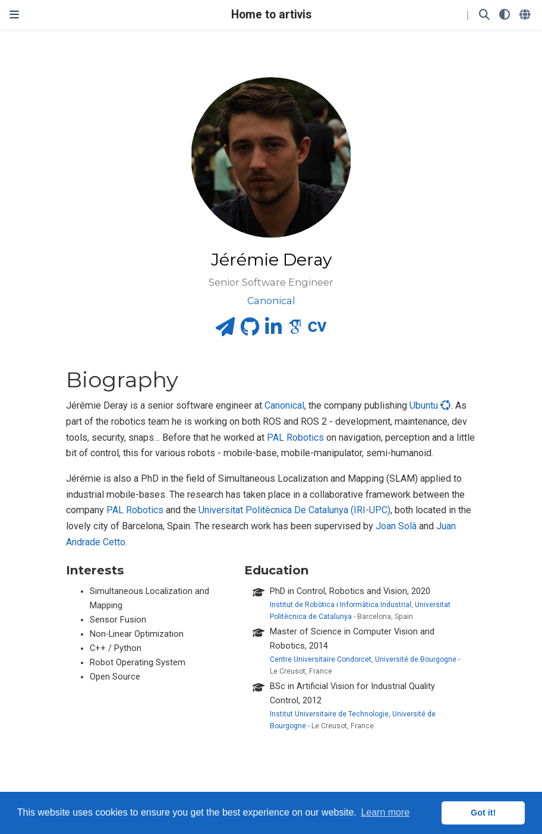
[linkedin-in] (273, 330)
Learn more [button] (385, 812)
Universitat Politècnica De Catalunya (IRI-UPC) (294, 510)
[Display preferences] (504, 15)
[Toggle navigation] (14, 15)
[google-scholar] (295, 330)
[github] (250, 330)
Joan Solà (396, 526)
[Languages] (525, 15)
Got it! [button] (483, 812)
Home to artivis (271, 14)
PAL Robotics (295, 437)
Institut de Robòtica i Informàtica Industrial (340, 605)
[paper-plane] (225, 330)
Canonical (284, 405)
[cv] (317, 330)
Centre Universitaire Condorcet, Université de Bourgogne (363, 659)
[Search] (484, 15)
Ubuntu (430, 405)
